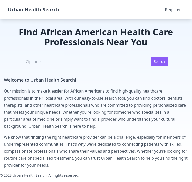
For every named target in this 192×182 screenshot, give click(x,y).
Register (173, 9)
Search (159, 61)
